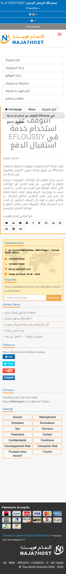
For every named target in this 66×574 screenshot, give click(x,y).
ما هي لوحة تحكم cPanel (20, 312)
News (32, 109)
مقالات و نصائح (14, 98)
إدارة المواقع (13, 75)
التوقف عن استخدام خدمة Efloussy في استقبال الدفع (30, 116)
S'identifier (33, 8)
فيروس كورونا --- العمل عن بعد (23, 336)
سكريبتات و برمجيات (17, 83)
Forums (47, 451)
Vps (17, 428)
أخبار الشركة (12, 60)
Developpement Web (18, 446)
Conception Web (47, 446)
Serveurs (47, 428)
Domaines (17, 423)
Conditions (47, 440)
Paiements (17, 434)
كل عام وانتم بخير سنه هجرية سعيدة (27, 324)
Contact (47, 434)
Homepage (13, 109)
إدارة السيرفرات (14, 67)
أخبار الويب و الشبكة (17, 91)
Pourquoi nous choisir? (17, 453)
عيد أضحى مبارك (14, 330)
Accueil (17, 417)
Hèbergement (47, 417)
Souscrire (54, 297)
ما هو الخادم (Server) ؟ (18, 318)
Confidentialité (17, 440)
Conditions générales (16, 535)
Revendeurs (47, 423)
